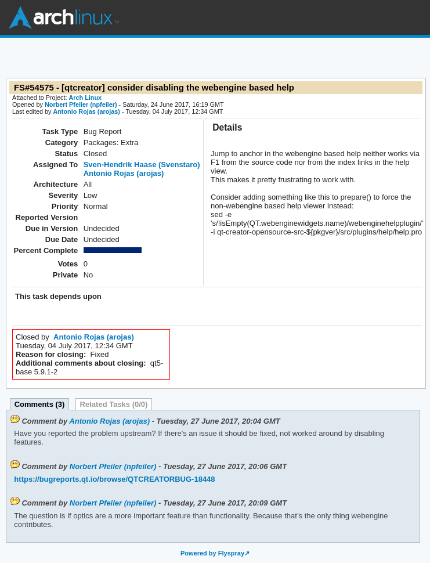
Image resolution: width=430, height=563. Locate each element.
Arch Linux (64, 17)
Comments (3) (40, 404)
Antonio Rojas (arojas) (86, 111)
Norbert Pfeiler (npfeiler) (81, 104)
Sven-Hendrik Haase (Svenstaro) (142, 164)
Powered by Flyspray (212, 553)
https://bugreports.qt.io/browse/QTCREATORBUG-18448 (114, 479)
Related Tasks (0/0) (114, 404)
